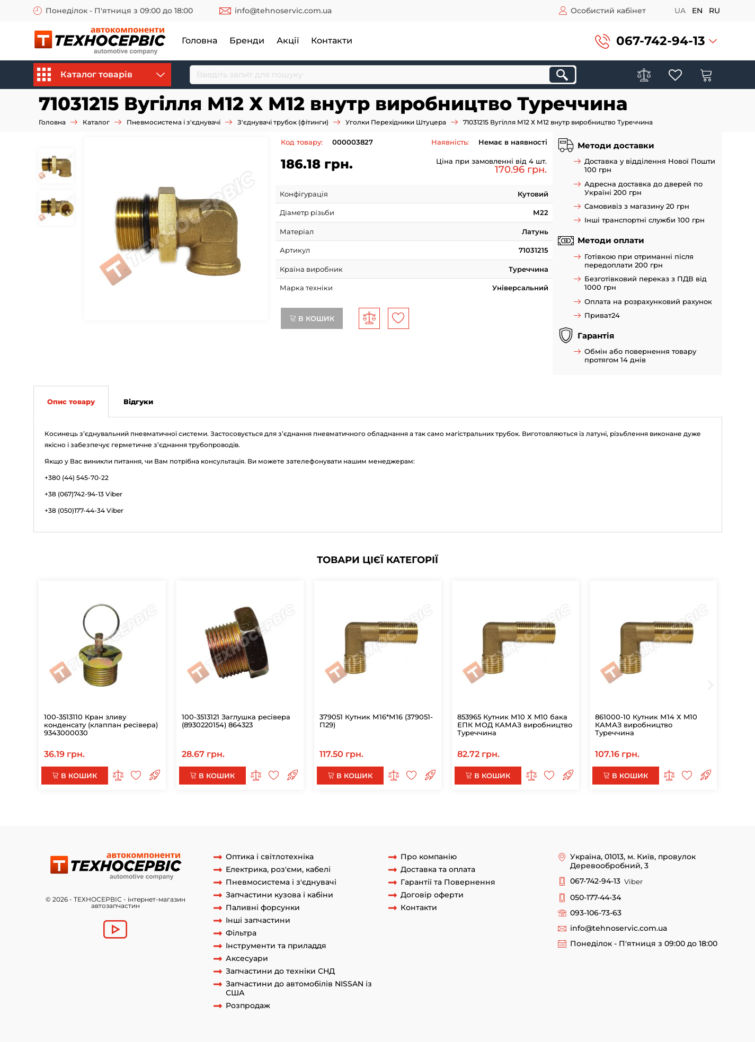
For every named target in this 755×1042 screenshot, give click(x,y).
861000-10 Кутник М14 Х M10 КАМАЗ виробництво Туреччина (646, 725)
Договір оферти (432, 894)
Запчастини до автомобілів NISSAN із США (299, 988)
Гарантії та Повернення (448, 882)
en (697, 10)
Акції (288, 40)
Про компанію (429, 856)
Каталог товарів (101, 75)
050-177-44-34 (595, 897)
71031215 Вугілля (228, 816)
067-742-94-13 (660, 40)
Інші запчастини (258, 920)
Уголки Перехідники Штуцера (395, 122)
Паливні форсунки (263, 907)
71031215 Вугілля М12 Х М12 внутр (108, 816)
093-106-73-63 (595, 913)
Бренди (246, 40)
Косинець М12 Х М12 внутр (306, 816)
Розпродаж (248, 1005)
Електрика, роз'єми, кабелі (278, 869)
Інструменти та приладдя (276, 945)
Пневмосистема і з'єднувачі (173, 122)
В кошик (311, 318)
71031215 (182, 816)
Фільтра (241, 933)
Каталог (96, 122)
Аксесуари (247, 958)
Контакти (331, 40)
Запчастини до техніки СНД (280, 971)
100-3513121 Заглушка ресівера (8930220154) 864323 (236, 721)
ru (714, 10)
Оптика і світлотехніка (270, 856)
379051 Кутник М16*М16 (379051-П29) (376, 721)
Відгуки (138, 401)
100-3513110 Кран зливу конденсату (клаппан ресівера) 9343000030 (101, 725)
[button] (656, 41)
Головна (199, 40)
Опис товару (71, 401)
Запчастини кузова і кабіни (279, 894)
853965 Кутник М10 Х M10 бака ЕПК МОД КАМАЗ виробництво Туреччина (514, 725)
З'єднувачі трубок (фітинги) (282, 122)
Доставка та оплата (438, 869)
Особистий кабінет (608, 10)
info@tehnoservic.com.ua (283, 10)
